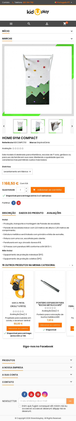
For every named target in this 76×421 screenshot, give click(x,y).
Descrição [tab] (9, 213)
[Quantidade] (20, 190)
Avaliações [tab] (54, 213)
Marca (33, 142)
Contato (6, 2)
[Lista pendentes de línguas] (63, 2)
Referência (7, 142)
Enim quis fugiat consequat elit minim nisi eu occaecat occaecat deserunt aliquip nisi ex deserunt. (44, 408)
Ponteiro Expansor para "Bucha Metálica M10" (50, 304)
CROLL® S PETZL (18, 306)
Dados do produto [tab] (31, 213)
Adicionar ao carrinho (47, 189)
